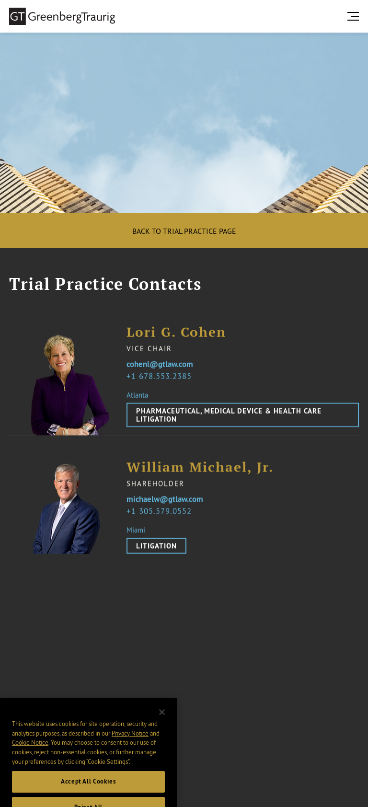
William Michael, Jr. (200, 471)
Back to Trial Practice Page (184, 231)
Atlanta (137, 395)
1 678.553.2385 (161, 375)
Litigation (156, 550)
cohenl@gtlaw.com (159, 364)
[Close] (162, 720)
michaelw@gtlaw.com (164, 503)
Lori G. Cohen (176, 332)
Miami (135, 534)
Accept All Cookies (88, 789)
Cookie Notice (30, 750)
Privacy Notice (130, 740)
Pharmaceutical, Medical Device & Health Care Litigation (229, 415)
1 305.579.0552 (161, 515)
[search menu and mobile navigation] (355, 16)
